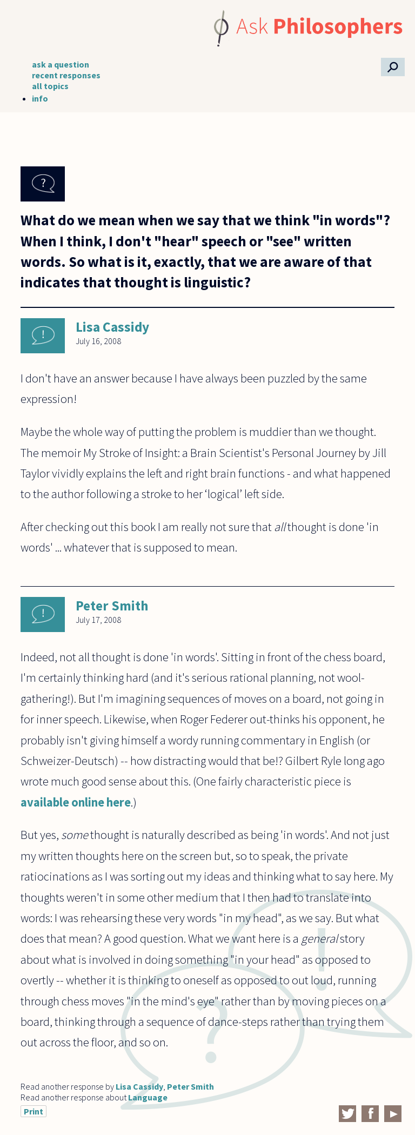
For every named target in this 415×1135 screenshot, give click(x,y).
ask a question (60, 64)
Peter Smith (112, 605)
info (40, 98)
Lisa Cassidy (112, 326)
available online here (76, 802)
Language (148, 1097)
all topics (50, 85)
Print (33, 1111)
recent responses (66, 75)
